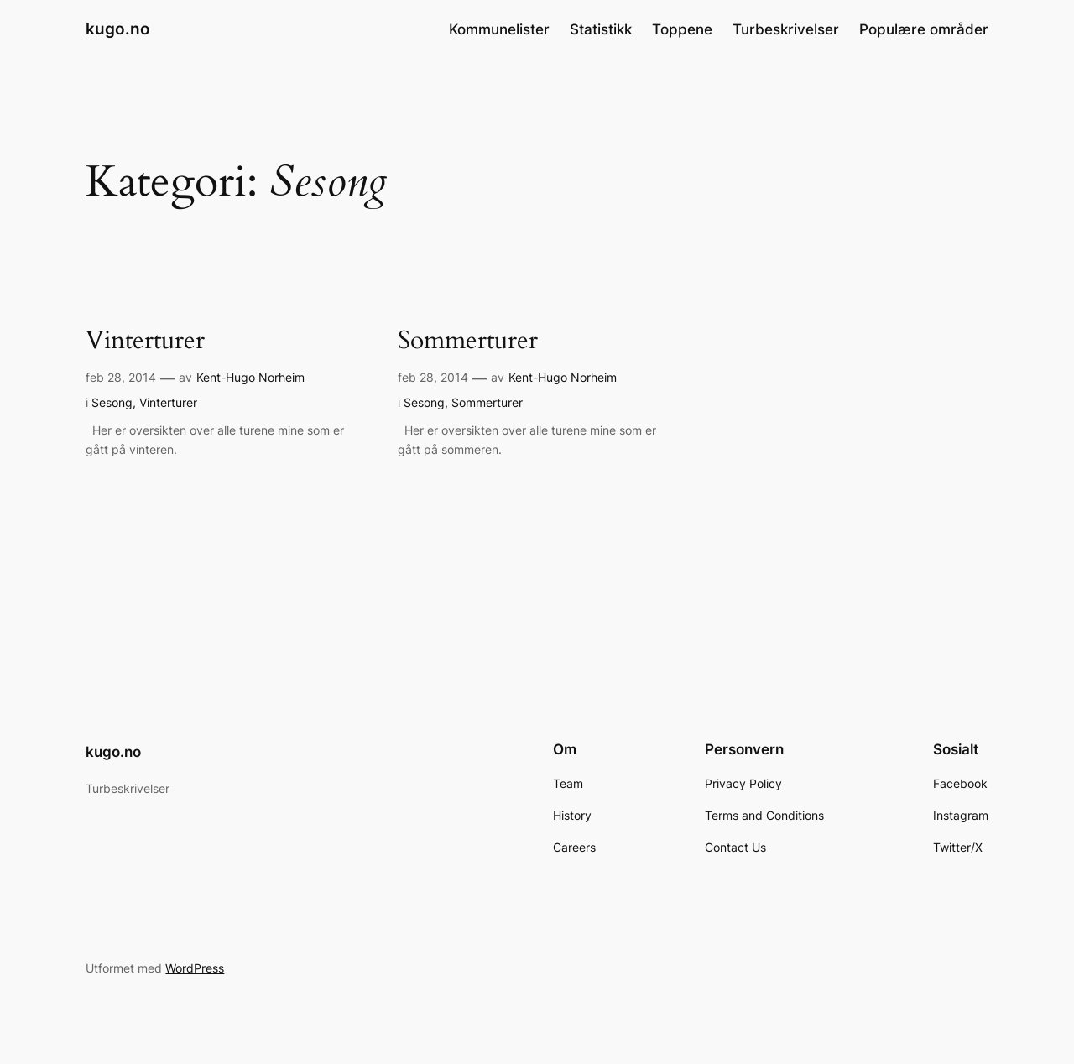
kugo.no (118, 28)
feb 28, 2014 (121, 377)
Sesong (112, 402)
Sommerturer (468, 341)
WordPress (194, 968)
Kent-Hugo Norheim (250, 377)
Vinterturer (145, 341)
